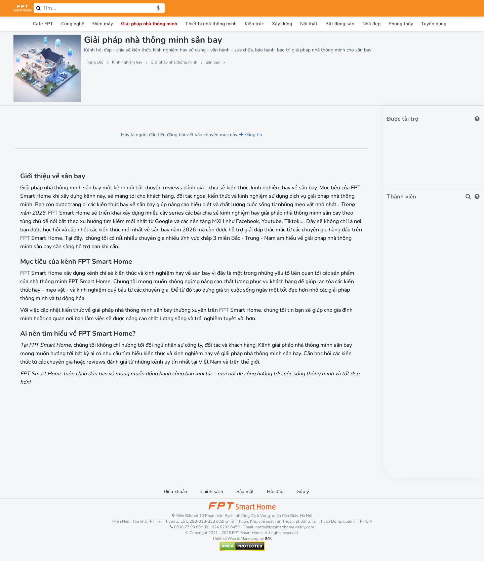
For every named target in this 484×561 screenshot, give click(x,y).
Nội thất (308, 24)
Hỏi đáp (275, 491)
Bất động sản (339, 24)
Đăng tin (250, 135)
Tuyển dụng (433, 24)
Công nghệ (72, 24)
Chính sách (211, 491)
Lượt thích (63, 115)
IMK (268, 538)
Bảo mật (245, 491)
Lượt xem (29, 115)
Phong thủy (401, 24)
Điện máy (102, 24)
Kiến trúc (254, 24)
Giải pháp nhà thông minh (149, 24)
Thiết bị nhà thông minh (211, 24)
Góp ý (302, 491)
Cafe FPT (43, 24)
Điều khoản (175, 491)
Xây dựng (282, 24)
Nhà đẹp (371, 24)
